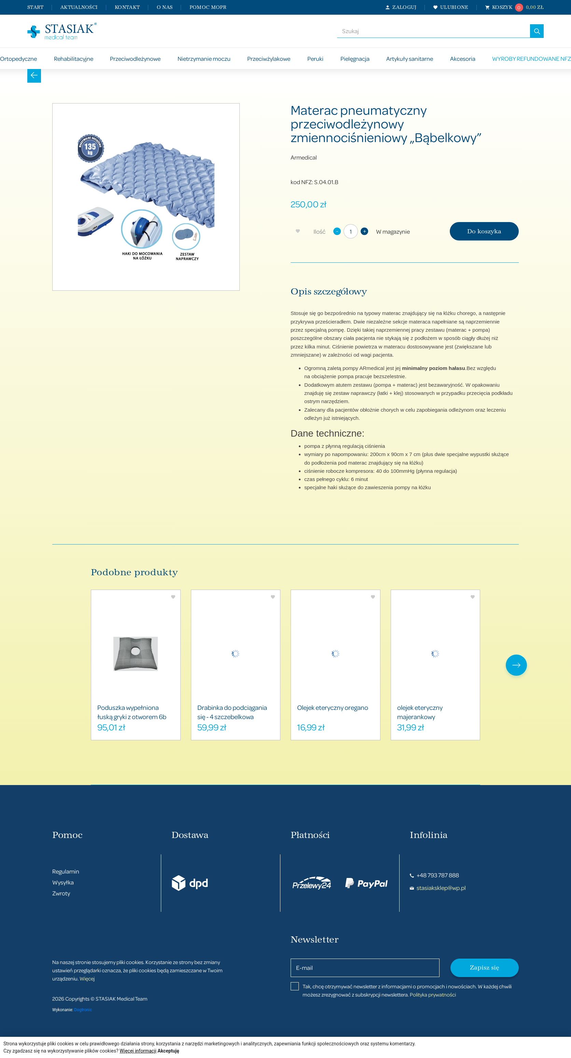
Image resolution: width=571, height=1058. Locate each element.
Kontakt (127, 7)
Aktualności (79, 7)
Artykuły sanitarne (409, 58)
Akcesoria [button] (462, 58)
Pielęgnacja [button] (355, 58)
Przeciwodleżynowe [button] (135, 58)
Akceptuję (168, 1051)
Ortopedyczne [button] (18, 58)
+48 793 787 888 (434, 875)
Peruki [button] (315, 58)
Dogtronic (83, 1009)
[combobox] (433, 31)
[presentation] (516, 665)
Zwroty (61, 893)
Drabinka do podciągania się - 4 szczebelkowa (232, 712)
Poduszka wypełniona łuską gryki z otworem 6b (131, 712)
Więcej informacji (138, 1051)
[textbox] (433, 31)
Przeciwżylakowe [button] (268, 58)
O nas (165, 7)
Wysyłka (63, 882)
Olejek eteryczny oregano (332, 707)
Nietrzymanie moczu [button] (204, 58)
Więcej (87, 978)
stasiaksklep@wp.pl (438, 887)
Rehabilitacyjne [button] (73, 58)
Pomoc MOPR (208, 7)
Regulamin (65, 871)
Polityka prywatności (433, 994)
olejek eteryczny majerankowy (420, 712)
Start (35, 7)
